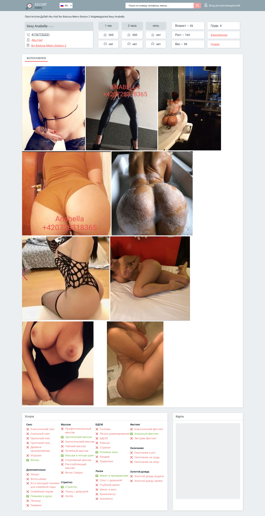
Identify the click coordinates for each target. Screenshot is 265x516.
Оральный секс (40, 438)
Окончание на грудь (147, 457)
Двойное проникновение (40, 448)
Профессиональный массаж (78, 430)
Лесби (69, 496)
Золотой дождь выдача (149, 476)
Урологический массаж (79, 441)
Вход (222, 5)
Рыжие (215, 44)
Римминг (36, 505)
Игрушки (36, 455)
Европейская (219, 35)
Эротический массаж (78, 437)
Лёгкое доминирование (114, 433)
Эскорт (35, 474)
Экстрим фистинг (145, 438)
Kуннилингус (108, 494)
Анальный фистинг (146, 433)
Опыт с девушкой (111, 480)
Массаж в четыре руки (79, 455)
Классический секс (42, 429)
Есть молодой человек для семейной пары (45, 485)
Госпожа (105, 429)
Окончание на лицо (146, 462)
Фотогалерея (36, 58)
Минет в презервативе (114, 475)
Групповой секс (40, 443)
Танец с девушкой (76, 491)
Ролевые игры (109, 452)
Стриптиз (71, 487)
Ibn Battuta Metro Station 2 (74, 16)
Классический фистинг (148, 429)
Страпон (105, 447)
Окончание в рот (145, 452)
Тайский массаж (75, 446)
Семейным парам (42, 491)
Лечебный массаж (76, 450)
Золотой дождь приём (148, 480)
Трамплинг (106, 461)
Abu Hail (53, 16)
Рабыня (105, 443)
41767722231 (40, 34)
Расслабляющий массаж (75, 466)
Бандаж (105, 456)
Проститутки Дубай (36, 16)
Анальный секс (40, 433)
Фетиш (35, 460)
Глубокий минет (110, 485)
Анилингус (106, 498)
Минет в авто (108, 489)
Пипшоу (36, 500)
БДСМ (104, 438)
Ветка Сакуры (74, 472)
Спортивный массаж (78, 460)
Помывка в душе (41, 496)
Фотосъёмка (38, 479)
